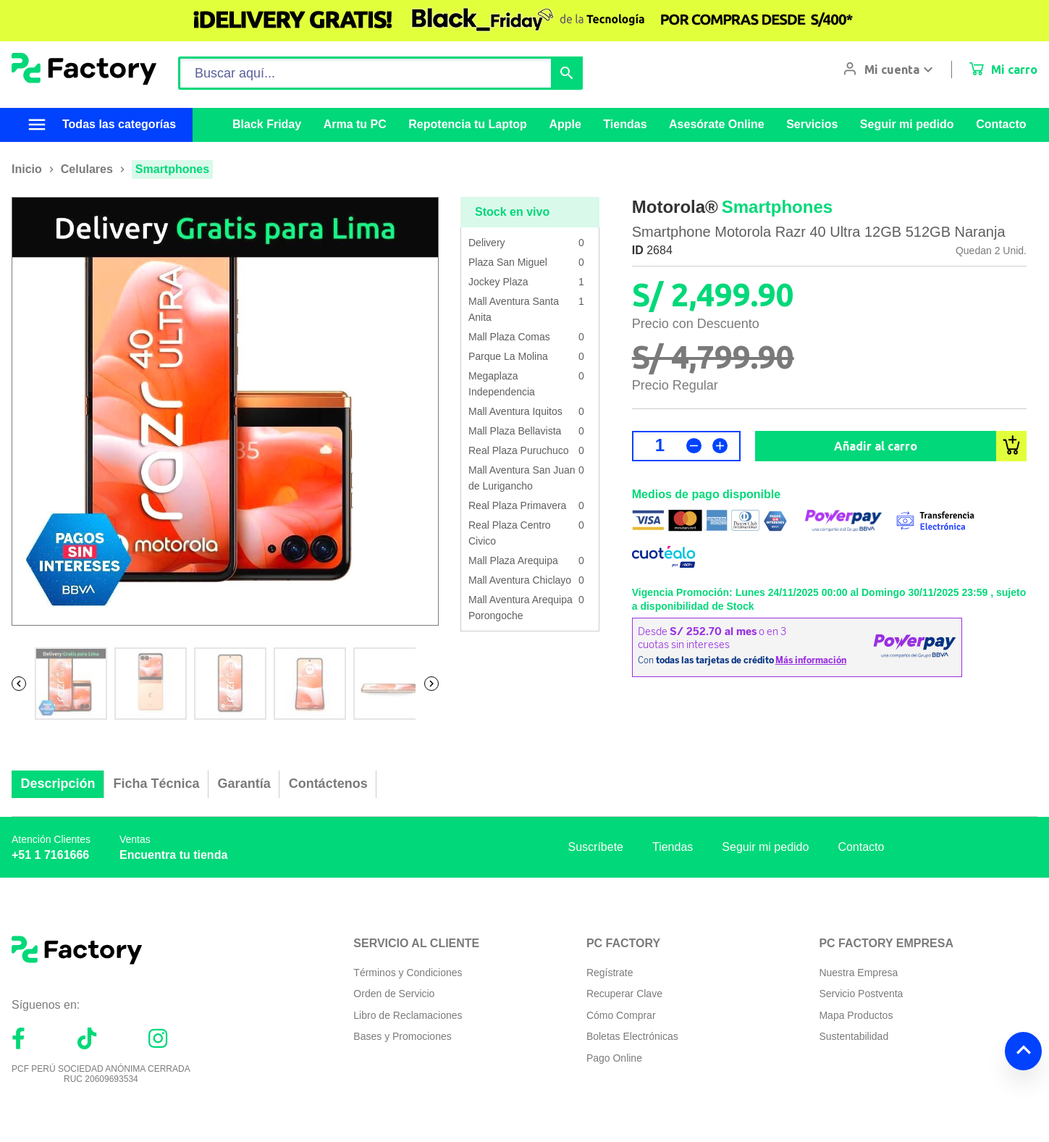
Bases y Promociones (402, 1036)
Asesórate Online (716, 124)
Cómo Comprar (621, 1015)
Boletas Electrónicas (632, 1036)
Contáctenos (328, 783)
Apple (565, 124)
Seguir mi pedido (907, 124)
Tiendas (624, 124)
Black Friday (266, 124)
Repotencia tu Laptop (467, 124)
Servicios (812, 124)
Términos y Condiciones (407, 972)
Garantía (244, 783)
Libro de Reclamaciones (407, 1015)
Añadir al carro (875, 446)
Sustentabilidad (853, 1036)
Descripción (58, 783)
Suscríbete (595, 847)
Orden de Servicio (393, 993)
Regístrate (609, 972)
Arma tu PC (355, 124)
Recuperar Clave (624, 993)
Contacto (1001, 124)
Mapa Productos (856, 1015)
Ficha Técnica (157, 783)
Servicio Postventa (861, 993)
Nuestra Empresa (858, 972)
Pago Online (614, 1058)
